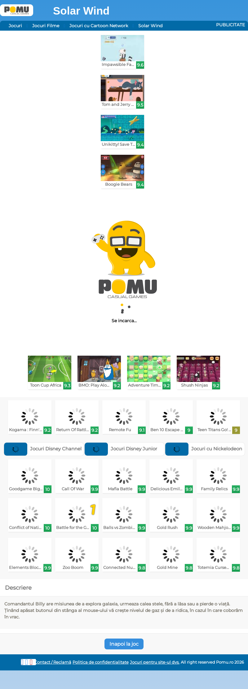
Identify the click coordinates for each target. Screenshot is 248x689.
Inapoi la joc (124, 644)
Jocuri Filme (45, 25)
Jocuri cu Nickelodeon (203, 449)
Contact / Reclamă (52, 662)
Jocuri (15, 25)
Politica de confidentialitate (101, 662)
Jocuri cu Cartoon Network (98, 25)
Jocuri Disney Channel (43, 449)
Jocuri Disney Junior (121, 449)
